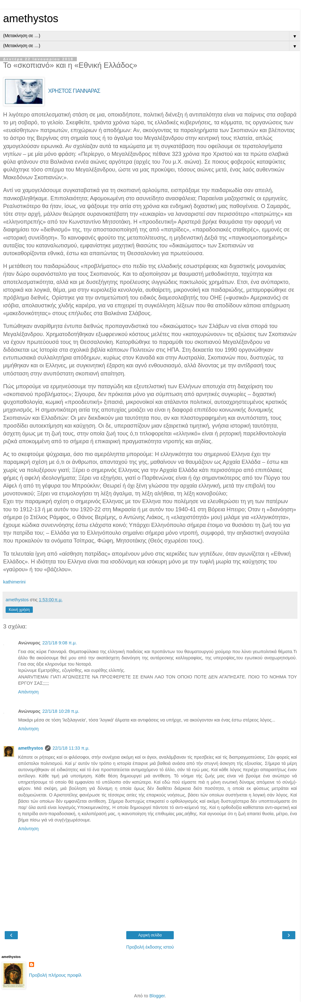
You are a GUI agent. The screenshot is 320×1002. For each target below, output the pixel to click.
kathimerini (14, 581)
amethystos (30, 18)
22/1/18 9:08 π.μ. (59, 642)
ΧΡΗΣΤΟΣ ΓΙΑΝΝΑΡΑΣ (74, 91)
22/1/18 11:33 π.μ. (70, 748)
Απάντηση (28, 691)
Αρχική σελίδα (150, 935)
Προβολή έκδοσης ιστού (150, 947)
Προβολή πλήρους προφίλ (55, 975)
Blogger (157, 995)
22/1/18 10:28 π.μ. (60, 711)
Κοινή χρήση (19, 610)
